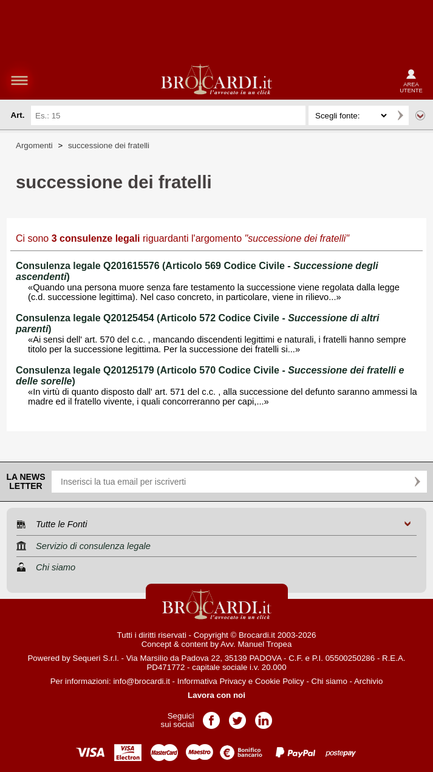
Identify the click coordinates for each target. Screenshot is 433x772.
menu (19, 80)
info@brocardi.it (141, 681)
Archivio (368, 681)
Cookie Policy (279, 681)
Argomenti (34, 145)
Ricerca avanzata (420, 115)
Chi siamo (329, 681)
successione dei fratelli (108, 145)
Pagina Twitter (237, 716)
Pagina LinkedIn (263, 716)
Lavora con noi (216, 695)
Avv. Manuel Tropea (256, 644)
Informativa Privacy (211, 681)
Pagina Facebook (211, 716)
